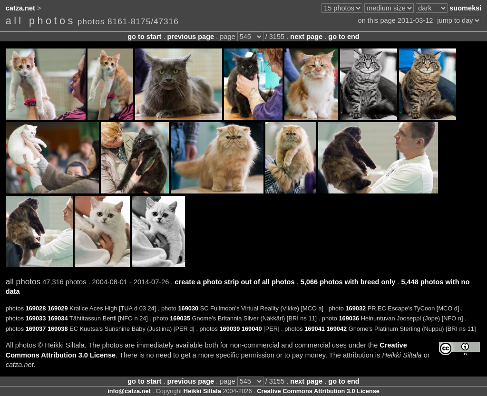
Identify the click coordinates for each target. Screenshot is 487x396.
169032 (355, 308)
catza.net (20, 8)
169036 (349, 318)
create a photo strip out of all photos (234, 282)
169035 (180, 318)
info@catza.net (129, 391)
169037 (36, 328)
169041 (314, 328)
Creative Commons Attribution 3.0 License (318, 391)
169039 (230, 328)
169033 (36, 318)
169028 (36, 308)
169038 (58, 328)
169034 (58, 318)
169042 (336, 328)
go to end (343, 36)
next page (306, 36)
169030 (188, 308)
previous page (190, 36)
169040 (252, 328)
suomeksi (465, 8)
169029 (58, 308)
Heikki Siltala (202, 391)
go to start (144, 36)
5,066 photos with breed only (348, 282)
